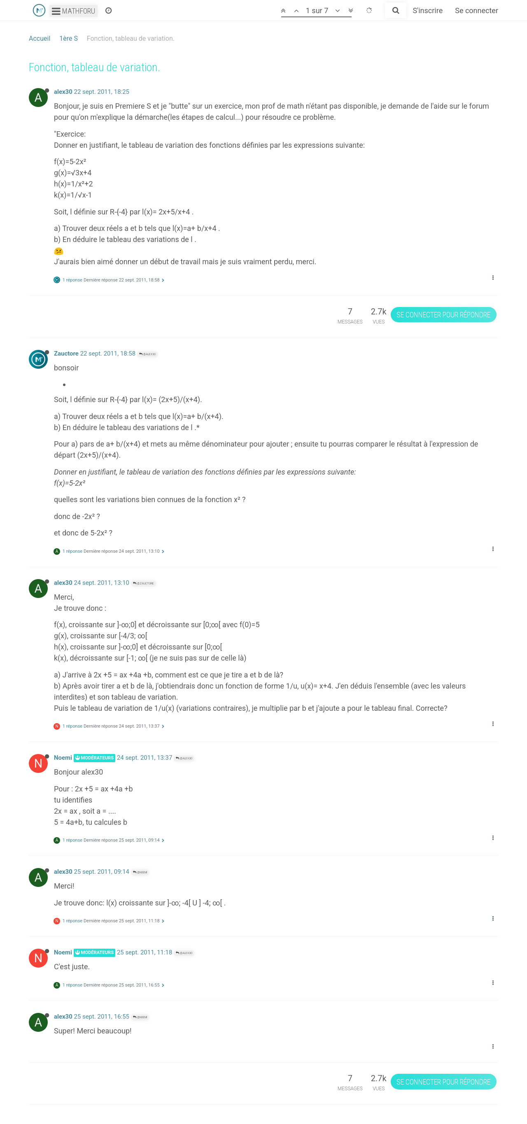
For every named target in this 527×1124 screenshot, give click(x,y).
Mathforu (73, 11)
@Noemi (140, 872)
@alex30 (147, 354)
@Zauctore (143, 583)
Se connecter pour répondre (443, 314)
